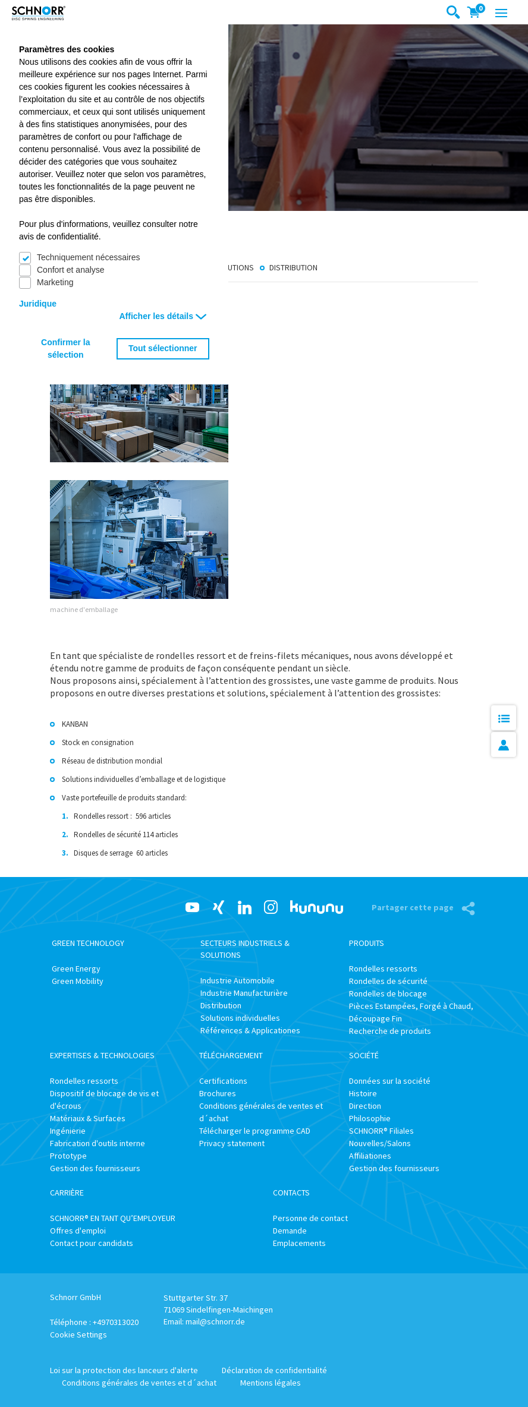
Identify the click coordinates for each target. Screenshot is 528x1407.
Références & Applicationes (250, 1030)
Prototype (68, 1155)
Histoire (363, 1093)
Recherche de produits (390, 1031)
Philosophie (370, 1118)
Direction (365, 1105)
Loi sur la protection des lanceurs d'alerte (124, 1370)
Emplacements (299, 1243)
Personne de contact (310, 1218)
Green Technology (88, 943)
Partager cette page (413, 907)
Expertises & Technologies (102, 1055)
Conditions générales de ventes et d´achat (139, 1382)
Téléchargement (231, 1055)
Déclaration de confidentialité (274, 1370)
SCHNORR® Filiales (381, 1130)
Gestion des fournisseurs (95, 1168)
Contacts (291, 1192)
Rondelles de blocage (388, 993)
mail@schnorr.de (215, 1321)
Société (364, 1055)
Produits (366, 943)
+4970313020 (116, 1322)
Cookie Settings (78, 1334)
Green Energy (76, 968)
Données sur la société (389, 1080)
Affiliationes (370, 1155)
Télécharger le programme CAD (254, 1130)
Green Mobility (77, 981)
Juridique (37, 303)
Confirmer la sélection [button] (65, 348)
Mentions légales (270, 1382)
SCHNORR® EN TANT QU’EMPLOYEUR (112, 1218)
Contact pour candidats (91, 1243)
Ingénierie (68, 1130)
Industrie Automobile (237, 980)
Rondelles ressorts (383, 968)
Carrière (67, 1192)
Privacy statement (232, 1143)
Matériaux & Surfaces (87, 1118)
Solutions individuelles (240, 1017)
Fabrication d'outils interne (97, 1143)
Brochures (217, 1093)
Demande (290, 1230)
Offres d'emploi (78, 1230)
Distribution (293, 267)
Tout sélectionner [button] (162, 348)
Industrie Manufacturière (244, 993)
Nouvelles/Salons (380, 1143)
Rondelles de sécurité (388, 981)
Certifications (223, 1080)
